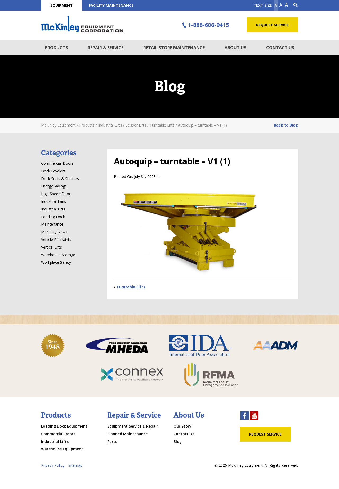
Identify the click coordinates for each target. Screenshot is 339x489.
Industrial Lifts (53, 209)
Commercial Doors (57, 163)
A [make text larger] (286, 4)
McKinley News (54, 231)
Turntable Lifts (130, 286)
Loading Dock (53, 216)
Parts (112, 441)
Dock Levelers (53, 170)
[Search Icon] (295, 5)
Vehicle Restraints (56, 239)
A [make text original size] (280, 5)
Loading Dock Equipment (64, 426)
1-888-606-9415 (205, 25)
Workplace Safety (56, 262)
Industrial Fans (53, 201)
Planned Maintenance (127, 433)
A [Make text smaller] (276, 5)
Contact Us (280, 48)
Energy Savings (54, 186)
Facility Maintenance (111, 5)
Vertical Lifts (51, 247)
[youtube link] (254, 416)
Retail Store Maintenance (174, 48)
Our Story (182, 426)
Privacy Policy (52, 465)
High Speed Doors (56, 193)
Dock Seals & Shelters (60, 178)
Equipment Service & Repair (132, 426)
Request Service (272, 24)
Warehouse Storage (58, 254)
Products (56, 48)
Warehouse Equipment (62, 448)
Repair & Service (105, 48)
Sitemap (75, 465)
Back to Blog (286, 125)
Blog (177, 441)
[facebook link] (244, 416)
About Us (235, 48)
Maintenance (52, 224)
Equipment (61, 5)
